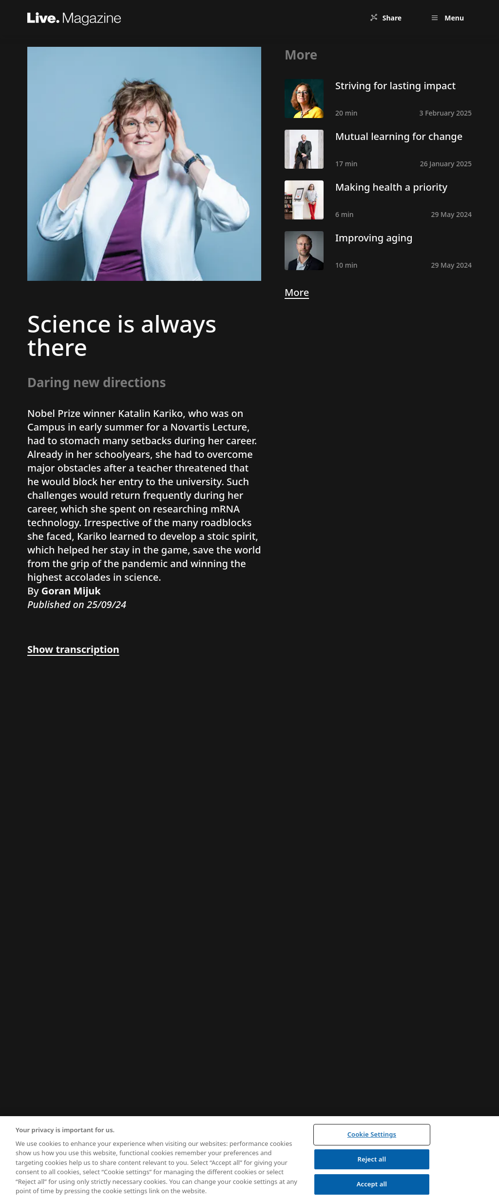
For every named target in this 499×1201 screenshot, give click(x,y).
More (297, 292)
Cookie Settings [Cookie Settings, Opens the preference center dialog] (371, 1134)
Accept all (372, 1184)
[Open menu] (446, 17)
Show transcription (73, 649)
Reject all (372, 1159)
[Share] (385, 17)
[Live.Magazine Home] (74, 17)
